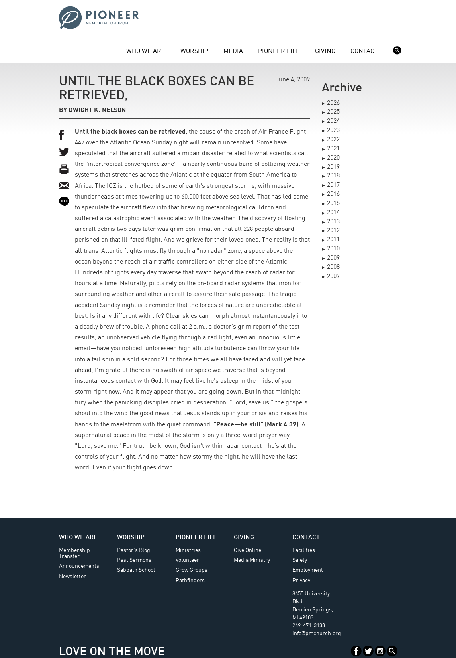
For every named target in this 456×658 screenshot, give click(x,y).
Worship (194, 51)
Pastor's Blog (133, 550)
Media (233, 51)
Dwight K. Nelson (97, 110)
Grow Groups (191, 570)
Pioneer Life (279, 51)
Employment (307, 570)
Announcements (79, 566)
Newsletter (72, 576)
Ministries (188, 550)
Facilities (303, 550)
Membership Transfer (74, 553)
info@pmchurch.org (316, 633)
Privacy (301, 580)
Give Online (247, 550)
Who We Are (145, 51)
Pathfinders (190, 580)
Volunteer (187, 560)
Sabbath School (136, 570)
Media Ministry (252, 560)
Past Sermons (134, 560)
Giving (325, 51)
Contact (364, 51)
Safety (299, 560)
